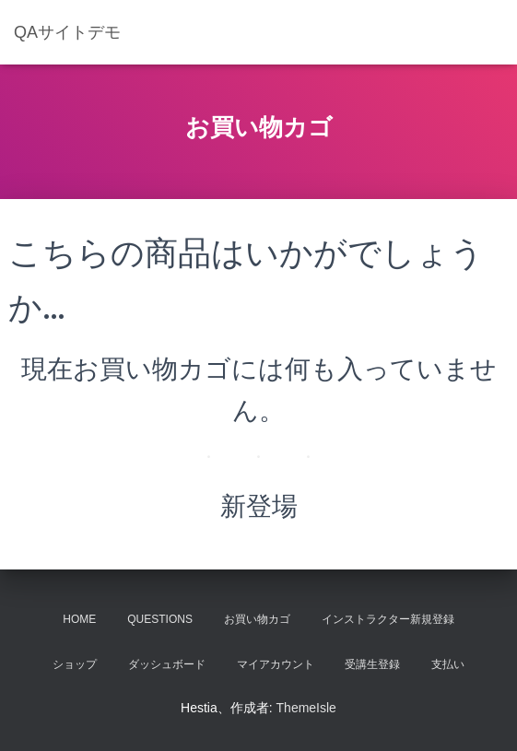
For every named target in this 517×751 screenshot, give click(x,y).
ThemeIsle (306, 707)
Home (79, 619)
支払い (447, 664)
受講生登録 (372, 664)
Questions (160, 619)
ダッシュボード (167, 664)
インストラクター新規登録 (388, 619)
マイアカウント (275, 664)
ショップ (75, 664)
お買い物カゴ (257, 619)
